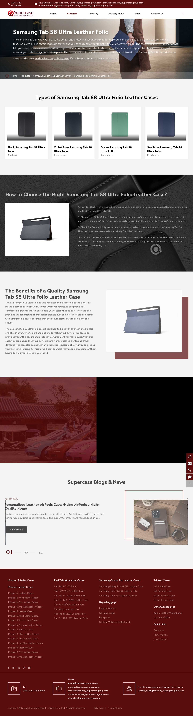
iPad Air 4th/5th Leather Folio (69, 604)
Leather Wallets (162, 617)
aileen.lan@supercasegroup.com (96, 5)
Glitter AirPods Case (164, 595)
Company (93, 13)
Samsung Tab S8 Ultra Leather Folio (93, 75)
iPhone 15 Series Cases (21, 580)
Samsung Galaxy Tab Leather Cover (52, 75)
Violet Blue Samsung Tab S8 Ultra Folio (73, 149)
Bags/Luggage (107, 602)
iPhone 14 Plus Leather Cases (23, 633)
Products (72, 13)
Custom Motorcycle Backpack (114, 621)
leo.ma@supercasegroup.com (53, 2)
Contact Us (157, 13)
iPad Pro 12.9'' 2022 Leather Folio (71, 599)
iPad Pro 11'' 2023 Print (65, 586)
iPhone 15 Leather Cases (21, 611)
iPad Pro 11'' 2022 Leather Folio (70, 595)
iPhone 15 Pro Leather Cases (23, 620)
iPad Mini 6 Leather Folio (66, 609)
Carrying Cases (107, 612)
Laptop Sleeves (107, 608)
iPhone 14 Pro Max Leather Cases (25, 642)
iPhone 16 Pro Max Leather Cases (25, 606)
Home (53, 13)
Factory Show (116, 13)
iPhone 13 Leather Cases (21, 647)
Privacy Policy (115, 707)
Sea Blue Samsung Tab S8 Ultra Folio (164, 149)
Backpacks (104, 617)
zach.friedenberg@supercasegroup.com (123, 2)
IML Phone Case (162, 586)
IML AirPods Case (163, 590)
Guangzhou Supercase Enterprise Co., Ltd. (43, 707)
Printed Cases (162, 580)
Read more (13, 154)
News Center (161, 639)
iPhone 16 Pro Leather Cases (23, 602)
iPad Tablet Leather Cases (69, 580)
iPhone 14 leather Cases (20, 629)
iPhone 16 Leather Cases (21, 592)
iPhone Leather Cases (20, 586)
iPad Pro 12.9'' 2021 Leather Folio (71, 618)
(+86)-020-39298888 (16, 4)
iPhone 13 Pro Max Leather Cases (25, 656)
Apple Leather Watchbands (168, 612)
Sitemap (98, 707)
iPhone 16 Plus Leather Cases (23, 597)
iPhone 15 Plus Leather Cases (23, 615)
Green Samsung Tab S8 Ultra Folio (116, 149)
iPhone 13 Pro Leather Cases (23, 652)
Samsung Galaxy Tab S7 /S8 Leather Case (121, 586)
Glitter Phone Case (164, 599)
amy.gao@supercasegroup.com (85, 2)
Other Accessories (164, 606)
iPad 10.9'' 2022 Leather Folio (69, 590)
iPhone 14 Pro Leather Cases (23, 638)
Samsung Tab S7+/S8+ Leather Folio (118, 590)
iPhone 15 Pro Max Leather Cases (25, 624)
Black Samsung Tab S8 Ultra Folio (26, 149)
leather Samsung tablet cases (52, 58)
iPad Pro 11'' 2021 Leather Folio (70, 613)
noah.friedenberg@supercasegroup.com (58, 5)
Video (137, 13)
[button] (14, 551)
